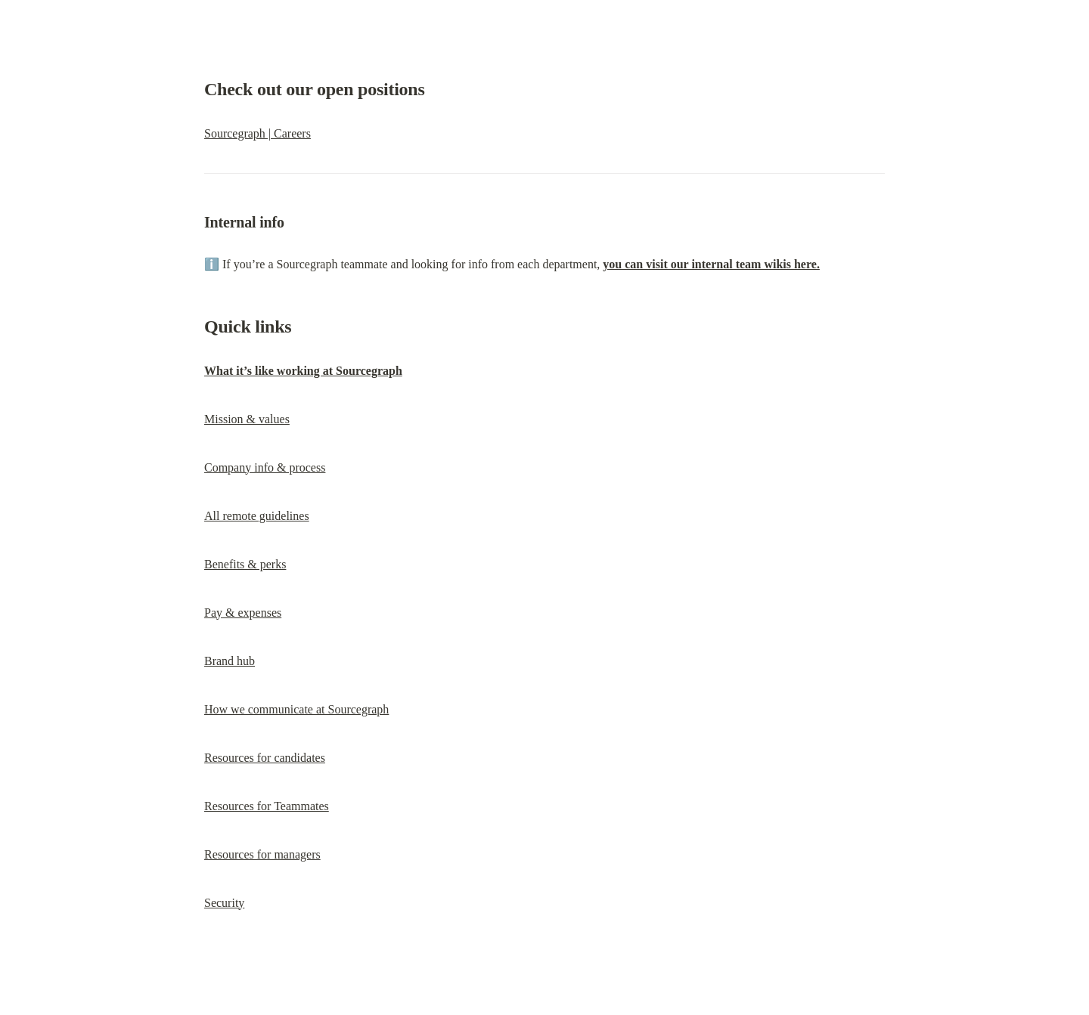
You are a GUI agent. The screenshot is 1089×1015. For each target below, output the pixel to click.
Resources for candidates (264, 757)
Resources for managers (262, 854)
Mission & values (247, 419)
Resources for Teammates (266, 806)
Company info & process (264, 467)
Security (224, 902)
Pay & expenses (242, 612)
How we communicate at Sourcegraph (296, 709)
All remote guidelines (256, 515)
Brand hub (229, 660)
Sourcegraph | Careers (257, 133)
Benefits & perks (245, 564)
